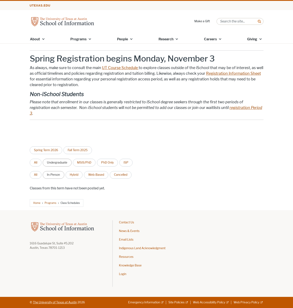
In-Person (53, 175)
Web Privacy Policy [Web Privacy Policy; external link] (246, 302)
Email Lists (126, 239)
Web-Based (96, 175)
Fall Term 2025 (78, 150)
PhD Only (107, 162)
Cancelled (120, 175)
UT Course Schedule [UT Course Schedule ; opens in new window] (120, 68)
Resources (126, 257)
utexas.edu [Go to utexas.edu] (40, 5)
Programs (78, 39)
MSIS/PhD (84, 162)
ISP (126, 162)
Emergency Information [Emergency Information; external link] (144, 302)
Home (36, 202)
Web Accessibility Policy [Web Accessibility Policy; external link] (209, 302)
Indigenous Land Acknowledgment (142, 248)
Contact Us (126, 222)
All (35, 162)
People (122, 39)
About (35, 39)
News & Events (129, 231)
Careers (210, 39)
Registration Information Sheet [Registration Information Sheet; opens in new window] (233, 73)
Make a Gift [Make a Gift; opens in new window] (202, 21)
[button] (43, 38)
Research (166, 39)
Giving (252, 39)
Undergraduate (57, 162)
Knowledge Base (130, 265)
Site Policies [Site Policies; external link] (176, 302)
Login (122, 274)
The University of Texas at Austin (55, 302)
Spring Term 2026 (46, 150)
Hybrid (74, 175)
